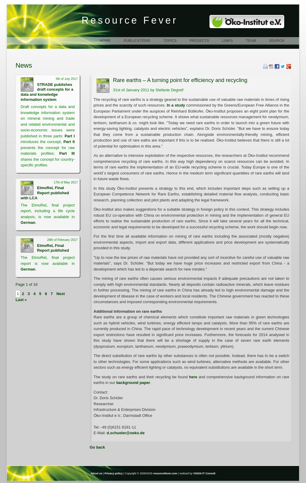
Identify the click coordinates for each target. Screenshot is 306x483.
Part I (70, 136)
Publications (137, 41)
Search (276, 41)
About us (96, 473)
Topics (170, 41)
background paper (133, 382)
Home (105, 41)
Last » (21, 299)
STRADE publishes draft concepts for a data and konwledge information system (47, 92)
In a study (176, 105)
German (28, 222)
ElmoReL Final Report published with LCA (45, 193)
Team (251, 41)
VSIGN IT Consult (204, 473)
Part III (67, 153)
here (193, 377)
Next (60, 293)
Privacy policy (114, 473)
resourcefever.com (165, 473)
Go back (97, 447)
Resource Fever (130, 20)
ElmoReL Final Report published (53, 248)
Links (227, 41)
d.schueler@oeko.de (126, 433)
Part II (69, 141)
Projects (199, 41)
